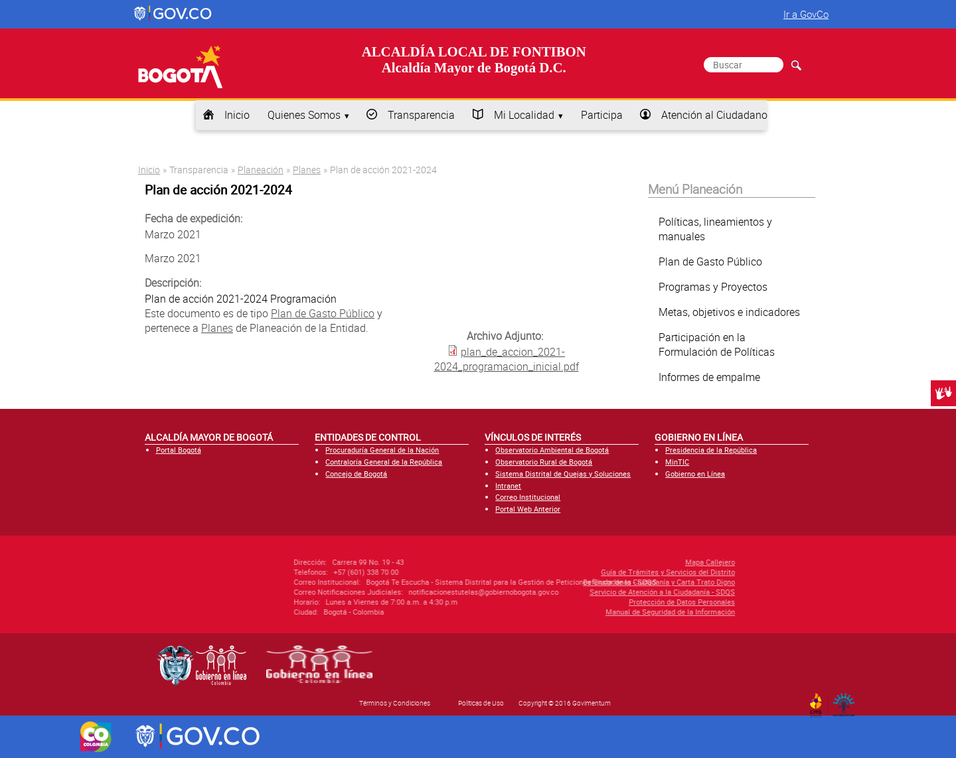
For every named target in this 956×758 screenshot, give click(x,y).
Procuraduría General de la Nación (382, 450)
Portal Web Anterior (527, 509)
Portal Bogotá (178, 450)
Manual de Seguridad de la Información (602, 612)
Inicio (237, 115)
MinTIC (677, 462)
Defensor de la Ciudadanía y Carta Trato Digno (591, 582)
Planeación (260, 169)
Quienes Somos (304, 115)
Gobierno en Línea (695, 474)
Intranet (508, 486)
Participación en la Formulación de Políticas (717, 344)
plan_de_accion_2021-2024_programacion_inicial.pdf (506, 359)
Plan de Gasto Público (322, 313)
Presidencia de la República (711, 450)
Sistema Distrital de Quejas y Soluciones (563, 474)
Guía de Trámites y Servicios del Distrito (599, 572)
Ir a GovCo (806, 14)
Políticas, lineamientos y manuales (715, 229)
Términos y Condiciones (394, 703)
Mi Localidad (524, 115)
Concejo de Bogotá (356, 474)
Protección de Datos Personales (613, 602)
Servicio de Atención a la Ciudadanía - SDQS (594, 592)
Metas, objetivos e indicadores (729, 312)
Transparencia (421, 115)
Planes (307, 169)
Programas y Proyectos (713, 286)
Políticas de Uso (481, 703)
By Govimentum (846, 701)
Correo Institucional (527, 497)
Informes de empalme (709, 377)
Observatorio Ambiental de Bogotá (552, 450)
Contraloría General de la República (383, 462)
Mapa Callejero (642, 562)
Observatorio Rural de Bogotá (543, 462)
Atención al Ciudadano (714, 115)
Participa (602, 115)
